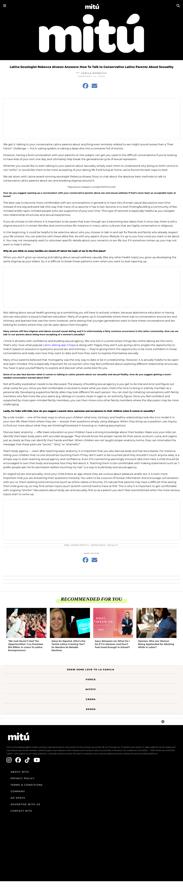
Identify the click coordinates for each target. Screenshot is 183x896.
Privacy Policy (23, 778)
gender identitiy (79, 545)
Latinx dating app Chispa (59, 345)
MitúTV (91, 689)
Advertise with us (25, 804)
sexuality (112, 545)
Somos (91, 709)
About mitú (20, 771)
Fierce (91, 679)
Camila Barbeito (94, 73)
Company (18, 791)
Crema (91, 699)
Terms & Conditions (27, 784)
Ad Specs (18, 797)
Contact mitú (21, 810)
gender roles (98, 545)
